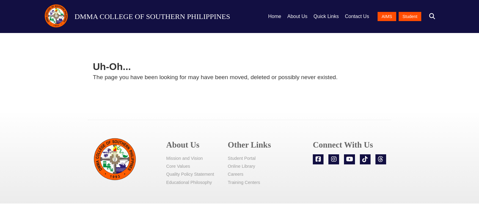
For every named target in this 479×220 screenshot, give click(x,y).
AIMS (387, 16)
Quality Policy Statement (190, 174)
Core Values (178, 166)
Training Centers (244, 182)
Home (274, 16)
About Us (297, 16)
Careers (235, 174)
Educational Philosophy (189, 182)
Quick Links (326, 16)
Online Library (241, 166)
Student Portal (242, 158)
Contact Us (357, 16)
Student (410, 16)
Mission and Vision (184, 158)
